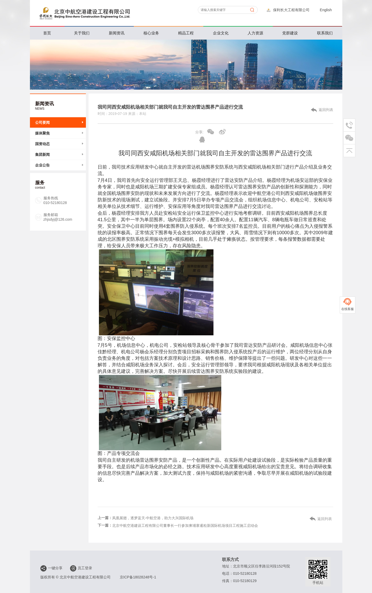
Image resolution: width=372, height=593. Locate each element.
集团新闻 (42, 154)
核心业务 (151, 33)
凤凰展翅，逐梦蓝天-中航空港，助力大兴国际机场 (153, 518)
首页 (47, 33)
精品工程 (186, 33)
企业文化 (221, 33)
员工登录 (81, 568)
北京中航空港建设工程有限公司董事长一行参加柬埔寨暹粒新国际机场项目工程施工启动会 (185, 525)
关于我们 (82, 33)
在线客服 (347, 309)
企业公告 (42, 165)
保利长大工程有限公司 (288, 10)
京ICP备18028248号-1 (138, 577)
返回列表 (326, 110)
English (326, 10)
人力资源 (255, 33)
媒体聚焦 (42, 133)
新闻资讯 (116, 33)
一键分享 (51, 568)
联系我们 (325, 33)
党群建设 (290, 33)
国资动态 (42, 144)
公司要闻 (42, 122)
